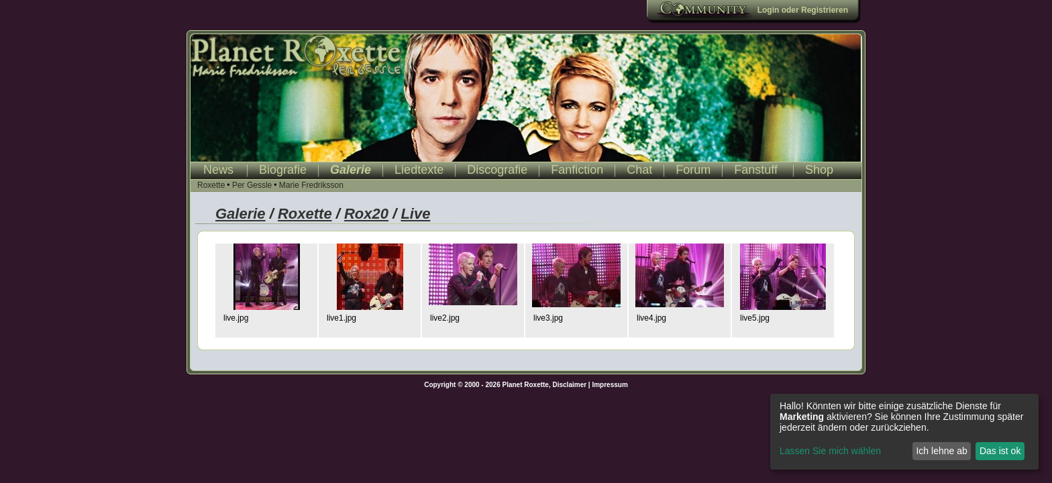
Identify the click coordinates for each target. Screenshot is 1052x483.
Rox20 (366, 213)
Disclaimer (570, 384)
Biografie (283, 169)
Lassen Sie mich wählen (830, 450)
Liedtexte (418, 169)
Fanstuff (756, 169)
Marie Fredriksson (311, 185)
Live (415, 213)
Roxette (211, 185)
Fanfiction (577, 169)
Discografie (497, 169)
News (218, 169)
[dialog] (904, 432)
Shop (819, 169)
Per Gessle (252, 185)
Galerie (350, 169)
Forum (693, 169)
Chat (639, 169)
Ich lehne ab (941, 450)
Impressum (609, 384)
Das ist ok (1000, 450)
